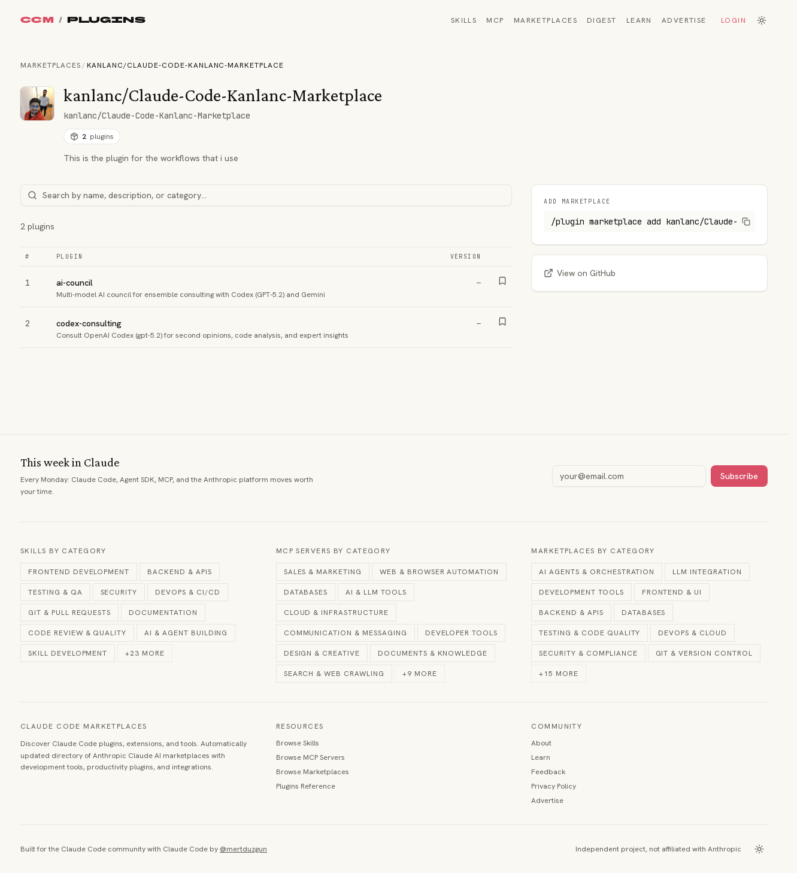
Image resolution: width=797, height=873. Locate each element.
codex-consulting (89, 323)
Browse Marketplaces (312, 772)
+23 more (145, 653)
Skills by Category (63, 551)
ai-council (74, 282)
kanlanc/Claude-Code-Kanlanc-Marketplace (156, 115)
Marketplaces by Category (593, 551)
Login (733, 20)
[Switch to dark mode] (761, 20)
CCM (37, 20)
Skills (464, 20)
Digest (602, 20)
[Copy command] (746, 222)
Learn (639, 20)
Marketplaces (545, 20)
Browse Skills (297, 743)
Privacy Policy (553, 786)
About (541, 743)
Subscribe (739, 476)
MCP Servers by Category (333, 551)
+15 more (558, 673)
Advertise (684, 20)
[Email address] (629, 476)
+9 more (419, 673)
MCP (495, 20)
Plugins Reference (305, 786)
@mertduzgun (243, 849)
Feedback (548, 772)
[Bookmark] (502, 281)
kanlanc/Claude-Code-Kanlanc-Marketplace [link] (185, 65)
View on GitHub (580, 273)
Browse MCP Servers (310, 757)
